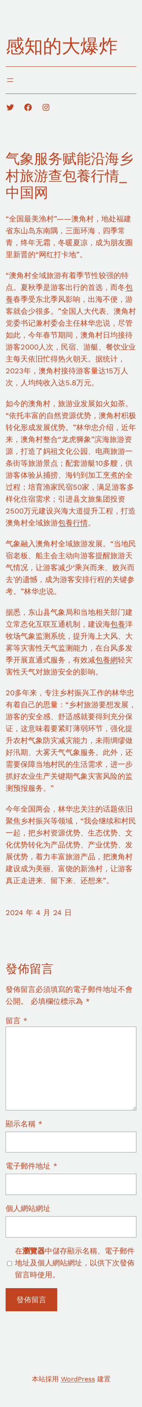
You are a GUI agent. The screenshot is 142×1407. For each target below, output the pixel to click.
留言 (16, 1020)
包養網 (106, 659)
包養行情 (73, 522)
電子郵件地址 (31, 1165)
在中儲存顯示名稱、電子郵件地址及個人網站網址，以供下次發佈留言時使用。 (75, 1262)
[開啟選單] (10, 80)
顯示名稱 (24, 1123)
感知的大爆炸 (62, 46)
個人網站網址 (28, 1208)
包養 (117, 624)
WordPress (78, 1379)
